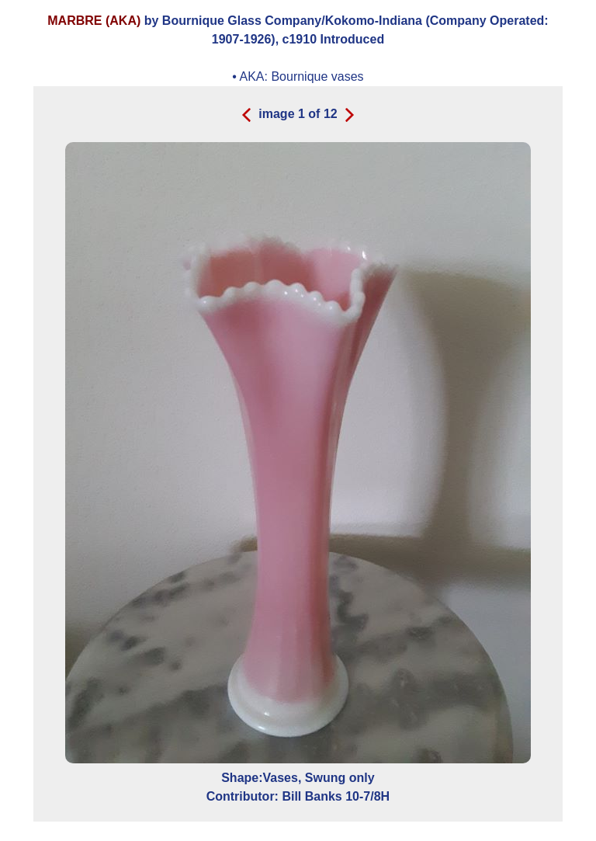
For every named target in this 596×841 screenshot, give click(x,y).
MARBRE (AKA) (93, 20)
